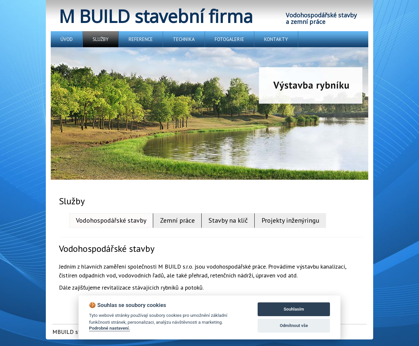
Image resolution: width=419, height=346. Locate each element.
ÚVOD (67, 39)
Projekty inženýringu (290, 220)
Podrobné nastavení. (109, 328)
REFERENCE (141, 39)
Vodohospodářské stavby (111, 220)
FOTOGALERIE (229, 39)
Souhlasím (294, 309)
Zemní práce (177, 220)
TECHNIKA (184, 39)
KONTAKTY (276, 39)
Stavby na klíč (228, 220)
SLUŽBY (101, 39)
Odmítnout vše (294, 325)
